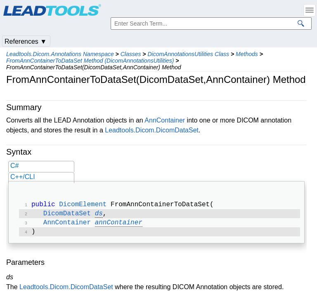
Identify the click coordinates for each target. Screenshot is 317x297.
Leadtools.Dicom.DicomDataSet (152, 130)
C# (14, 165)
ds (99, 215)
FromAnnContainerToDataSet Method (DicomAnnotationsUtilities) (90, 60)
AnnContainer (164, 120)
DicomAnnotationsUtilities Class (188, 54)
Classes (131, 54)
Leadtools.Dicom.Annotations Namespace (60, 54)
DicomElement (82, 205)
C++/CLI (22, 176)
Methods (247, 54)
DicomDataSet (67, 215)
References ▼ (26, 41)
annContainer (118, 225)
